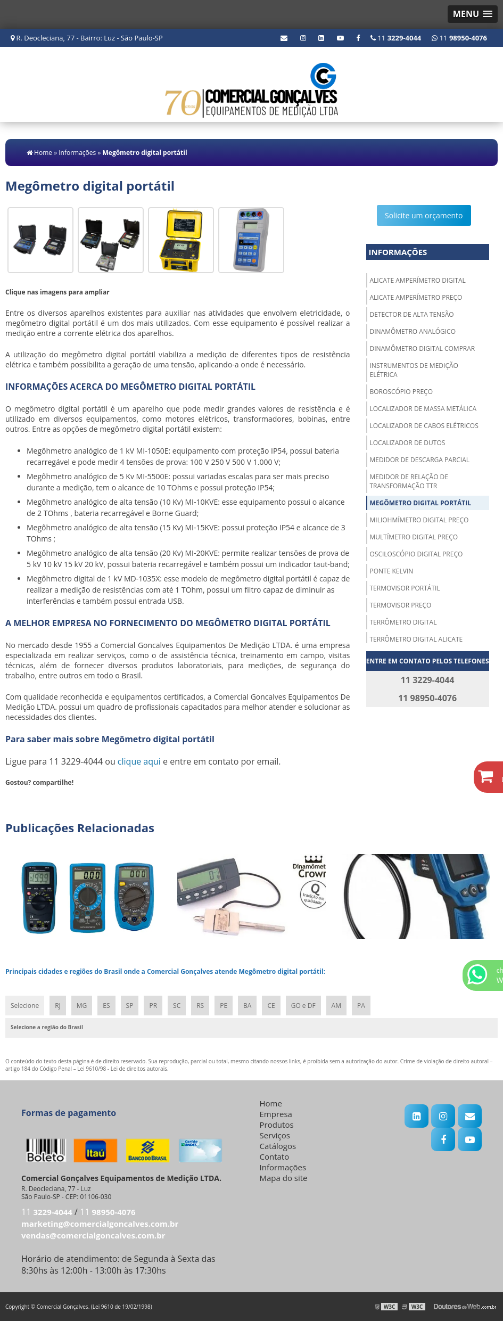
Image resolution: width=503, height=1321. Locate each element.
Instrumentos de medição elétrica (414, 370)
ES (106, 1005)
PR (153, 1005)
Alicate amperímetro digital (418, 280)
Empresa (276, 1114)
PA (361, 1005)
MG (82, 1005)
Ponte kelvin (392, 571)
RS (200, 1005)
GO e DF (303, 1005)
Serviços (275, 1135)
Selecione (25, 1005)
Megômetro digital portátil (420, 502)
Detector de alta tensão (412, 314)
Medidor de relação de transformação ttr (409, 481)
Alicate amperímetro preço (416, 297)
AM (336, 1005)
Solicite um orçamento (424, 215)
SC (176, 1005)
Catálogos (278, 1146)
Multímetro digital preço (414, 536)
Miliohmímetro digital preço (419, 519)
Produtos (277, 1124)
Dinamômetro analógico (413, 331)
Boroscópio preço (401, 391)
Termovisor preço (401, 605)
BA (247, 1005)
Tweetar (20, 798)
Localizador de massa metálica (423, 408)
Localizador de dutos (408, 442)
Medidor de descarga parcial (420, 459)
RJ (58, 1005)
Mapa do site (284, 1177)
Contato (275, 1156)
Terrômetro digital (403, 622)
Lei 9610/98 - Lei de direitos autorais (122, 1068)
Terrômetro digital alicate (416, 639)
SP (130, 1005)
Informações (398, 252)
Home (271, 1103)
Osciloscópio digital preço (416, 554)
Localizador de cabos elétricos (424, 425)
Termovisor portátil (405, 588)
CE (271, 1005)
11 (459, 38)
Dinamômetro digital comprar (422, 348)
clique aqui (139, 761)
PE (223, 1005)
